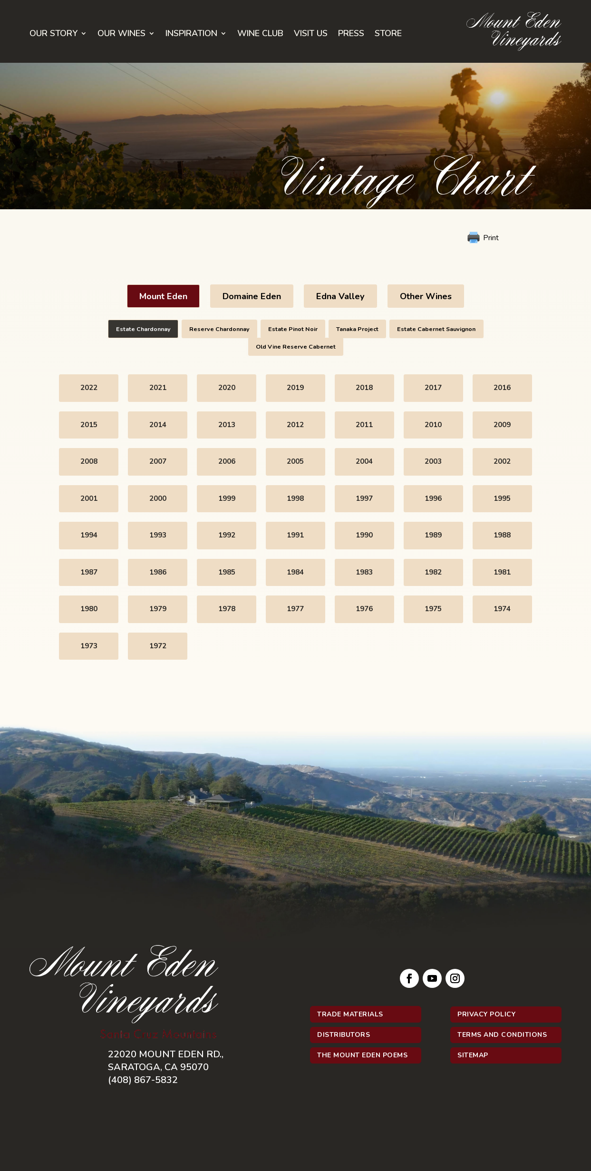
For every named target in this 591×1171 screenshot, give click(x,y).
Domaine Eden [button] (252, 296)
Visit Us (311, 34)
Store (388, 34)
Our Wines (121, 34)
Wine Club (260, 34)
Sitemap (472, 1055)
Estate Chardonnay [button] (143, 329)
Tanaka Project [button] (357, 329)
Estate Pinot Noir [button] (293, 329)
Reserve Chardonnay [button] (219, 329)
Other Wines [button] (426, 296)
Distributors (343, 1034)
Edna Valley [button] (340, 296)
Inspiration (191, 34)
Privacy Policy (486, 1014)
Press (351, 34)
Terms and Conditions (502, 1034)
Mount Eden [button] (163, 296)
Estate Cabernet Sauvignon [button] (436, 329)
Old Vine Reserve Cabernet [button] (296, 346)
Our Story (53, 34)
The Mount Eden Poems (362, 1055)
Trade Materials (350, 1014)
